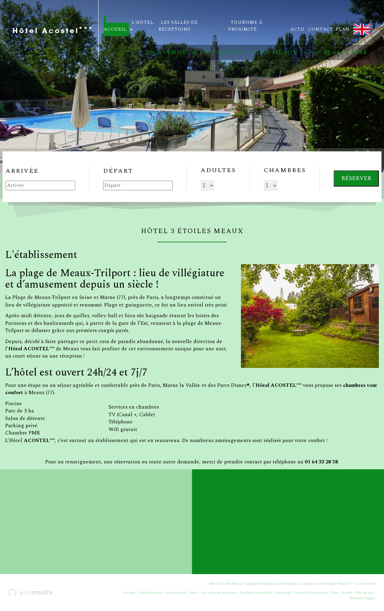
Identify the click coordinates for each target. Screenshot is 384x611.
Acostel (346, 592)
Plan (334, 592)
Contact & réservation (310, 592)
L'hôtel (141, 24)
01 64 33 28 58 (345, 52)
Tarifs (193, 592)
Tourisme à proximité (256, 592)
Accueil (129, 592)
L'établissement (150, 592)
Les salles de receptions (219, 592)
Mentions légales (362, 598)
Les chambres (175, 592)
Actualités (283, 592)
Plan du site (364, 592)
